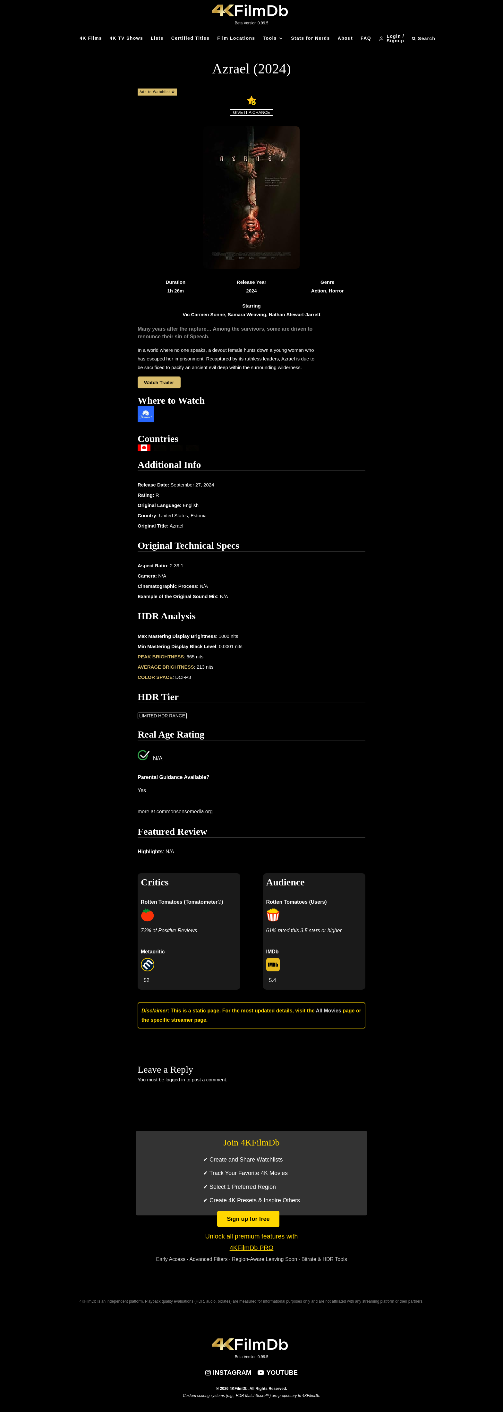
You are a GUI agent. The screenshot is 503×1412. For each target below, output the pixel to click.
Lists (157, 38)
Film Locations (236, 38)
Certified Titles (190, 38)
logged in (175, 1079)
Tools (270, 38)
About (345, 38)
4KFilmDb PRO (252, 1247)
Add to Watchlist (157, 92)
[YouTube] (277, 1372)
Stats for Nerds (310, 38)
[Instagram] (228, 1372)
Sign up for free (248, 1219)
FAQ (366, 38)
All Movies (328, 1010)
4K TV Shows (126, 38)
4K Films (91, 38)
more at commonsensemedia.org (175, 811)
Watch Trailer (159, 382)
